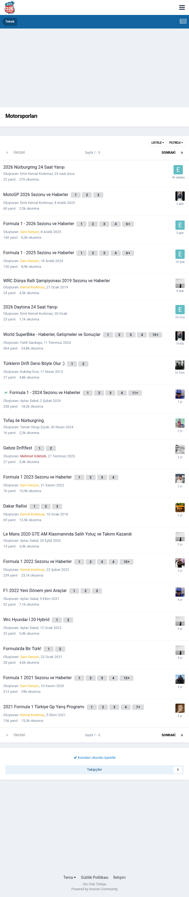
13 (126, 678)
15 (155, 335)
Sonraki (168, 153)
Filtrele (176, 142)
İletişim (119, 877)
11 (135, 393)
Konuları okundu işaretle (94, 758)
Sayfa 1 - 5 (93, 153)
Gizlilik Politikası (94, 877)
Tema (69, 877)
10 (126, 562)
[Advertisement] (94, 69)
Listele (158, 142)
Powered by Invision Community (94, 889)
